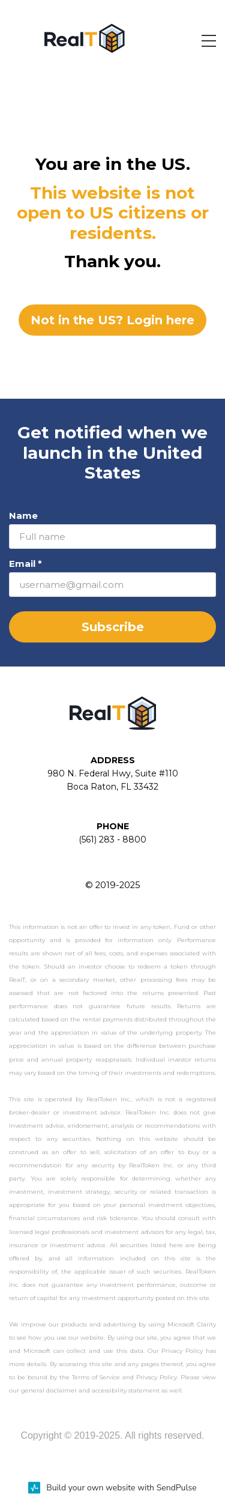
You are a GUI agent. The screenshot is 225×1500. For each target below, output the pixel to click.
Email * (25, 563)
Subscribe (113, 627)
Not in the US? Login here (112, 320)
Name (23, 515)
